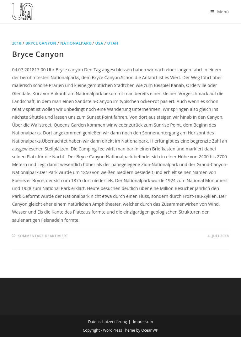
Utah (112, 43)
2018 (16, 43)
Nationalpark (75, 43)
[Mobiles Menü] (220, 11)
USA (99, 43)
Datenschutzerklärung (107, 321)
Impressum (143, 321)
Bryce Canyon (40, 43)
